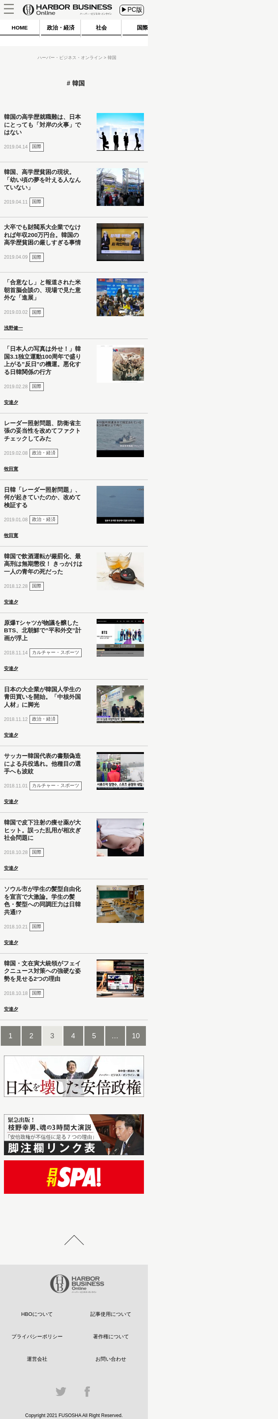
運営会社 (37, 1359)
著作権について (111, 1336)
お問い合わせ (110, 1359)
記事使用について (110, 1314)
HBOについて (37, 1314)
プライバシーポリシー (37, 1336)
